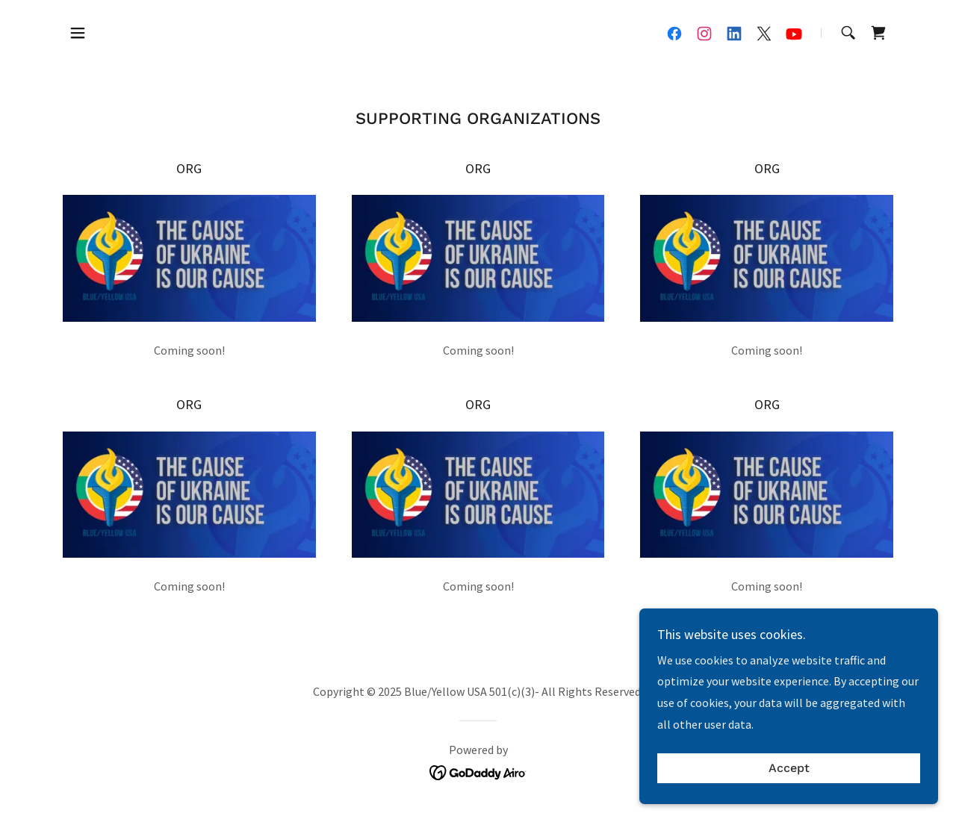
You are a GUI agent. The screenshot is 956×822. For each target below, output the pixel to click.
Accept (789, 799)
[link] (674, 34)
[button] (78, 33)
